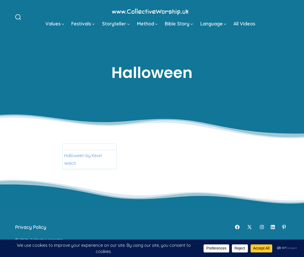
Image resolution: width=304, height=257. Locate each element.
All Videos (244, 24)
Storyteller (116, 24)
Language (213, 24)
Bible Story (179, 24)
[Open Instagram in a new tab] (262, 227)
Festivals (83, 24)
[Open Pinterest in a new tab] (284, 227)
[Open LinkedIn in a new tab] (273, 227)
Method (147, 24)
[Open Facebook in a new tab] (237, 227)
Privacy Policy (30, 227)
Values (54, 24)
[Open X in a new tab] (249, 227)
